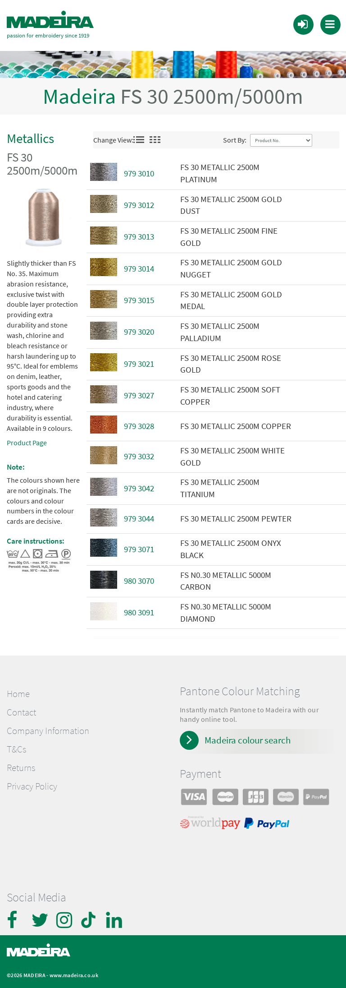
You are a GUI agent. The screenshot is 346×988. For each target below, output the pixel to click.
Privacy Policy (32, 784)
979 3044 (139, 516)
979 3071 (139, 546)
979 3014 (139, 266)
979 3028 (139, 423)
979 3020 (139, 329)
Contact (21, 710)
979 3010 (139, 171)
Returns (21, 765)
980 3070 (139, 578)
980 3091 (139, 610)
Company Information (48, 728)
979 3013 (139, 234)
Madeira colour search (248, 737)
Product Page (27, 440)
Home (18, 691)
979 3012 (139, 203)
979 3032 (139, 454)
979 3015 (139, 298)
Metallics (30, 136)
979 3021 (139, 361)
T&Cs (16, 747)
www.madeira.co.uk (74, 973)
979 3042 (139, 485)
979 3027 (139, 393)
